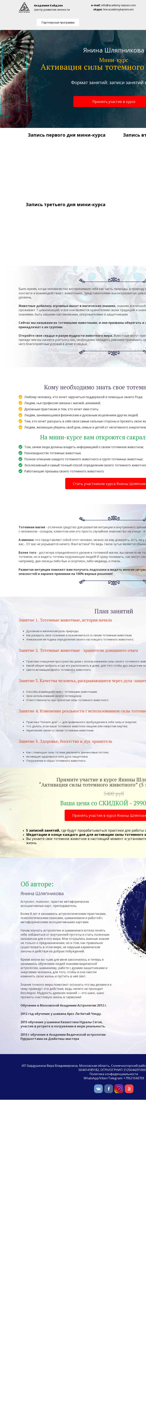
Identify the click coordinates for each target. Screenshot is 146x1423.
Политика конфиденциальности (113, 1074)
